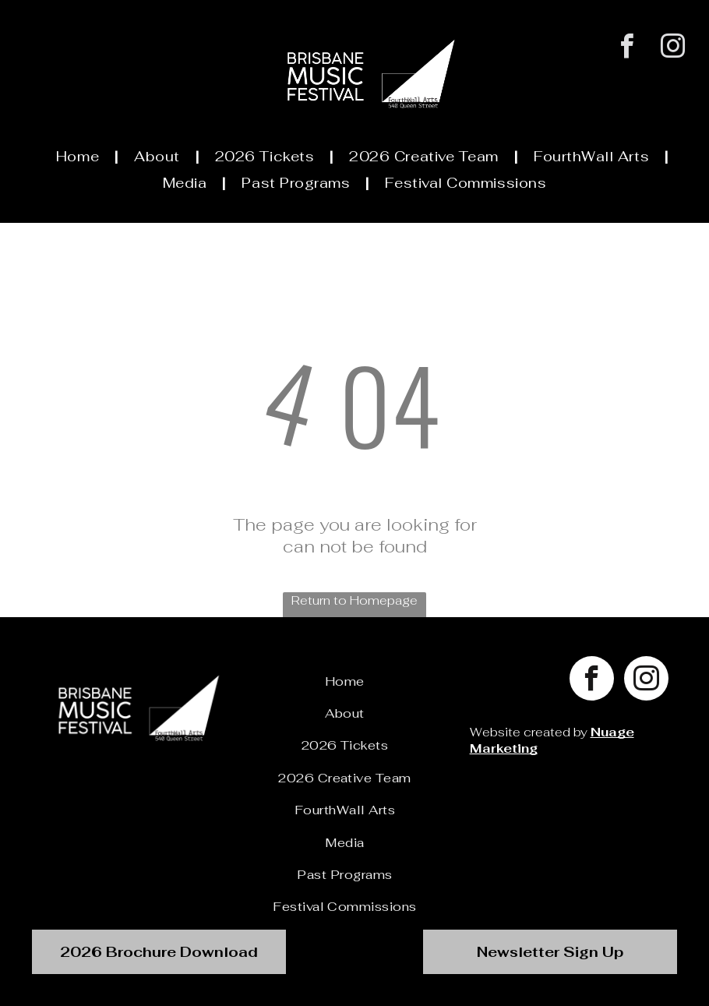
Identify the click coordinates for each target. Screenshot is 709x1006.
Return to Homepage (354, 600)
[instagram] (672, 48)
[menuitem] (79, 156)
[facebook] (626, 48)
